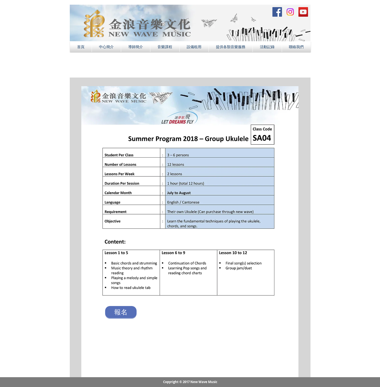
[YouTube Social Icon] (303, 12)
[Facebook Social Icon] (277, 12)
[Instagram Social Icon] (290, 12)
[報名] (121, 312)
